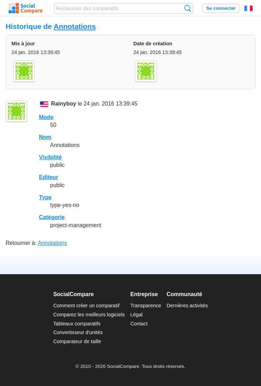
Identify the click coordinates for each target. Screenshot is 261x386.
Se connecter (221, 8)
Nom (45, 137)
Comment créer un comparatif (86, 305)
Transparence (145, 305)
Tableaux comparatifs (77, 323)
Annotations (75, 26)
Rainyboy (63, 104)
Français (248, 8)
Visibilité (50, 157)
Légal (136, 314)
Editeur (48, 177)
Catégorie (52, 217)
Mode (46, 117)
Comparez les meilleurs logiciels (89, 314)
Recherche (187, 8)
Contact (139, 323)
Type (45, 197)
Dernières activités (187, 305)
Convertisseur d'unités (78, 332)
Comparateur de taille (77, 341)
